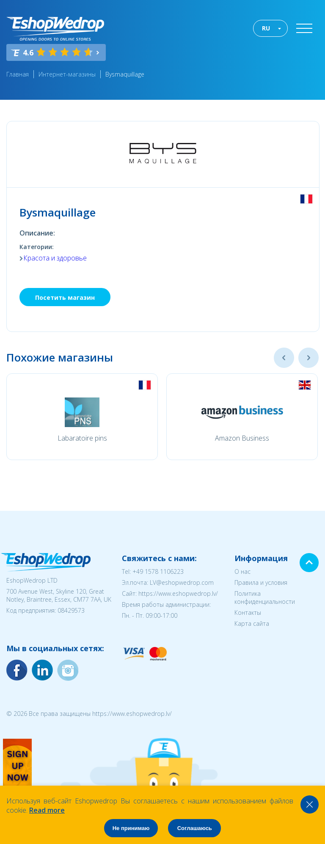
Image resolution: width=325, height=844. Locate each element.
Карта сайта (251, 623)
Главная (17, 74)
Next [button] (308, 358)
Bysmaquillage (124, 74)
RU (266, 28)
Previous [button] (284, 358)
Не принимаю (131, 828)
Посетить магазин (65, 297)
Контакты (247, 612)
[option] (82, 416)
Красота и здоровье (55, 258)
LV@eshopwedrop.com (182, 582)
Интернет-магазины (67, 74)
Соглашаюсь (194, 828)
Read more (47, 810)
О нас (242, 571)
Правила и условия (260, 582)
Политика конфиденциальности (264, 597)
